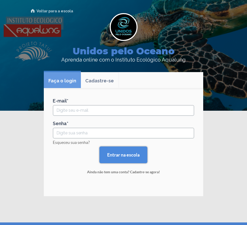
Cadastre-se (99, 80)
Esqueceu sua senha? (71, 142)
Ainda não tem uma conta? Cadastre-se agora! (123, 172)
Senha (60, 123)
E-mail (60, 100)
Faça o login (62, 80)
